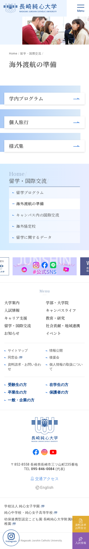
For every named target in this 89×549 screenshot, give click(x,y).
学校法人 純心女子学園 (22, 506)
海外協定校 (26, 226)
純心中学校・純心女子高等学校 (28, 512)
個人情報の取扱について (66, 367)
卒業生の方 (17, 392)
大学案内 (11, 302)
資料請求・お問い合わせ (24, 367)
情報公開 (56, 350)
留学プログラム (30, 192)
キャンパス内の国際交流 (37, 215)
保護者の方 (58, 392)
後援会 (54, 357)
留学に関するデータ (34, 237)
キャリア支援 (15, 318)
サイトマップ (18, 350)
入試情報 (11, 310)
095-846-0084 (43, 469)
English (47, 487)
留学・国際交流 (17, 325)
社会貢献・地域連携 (63, 325)
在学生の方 (58, 384)
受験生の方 (17, 384)
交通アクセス (47, 478)
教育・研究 (55, 318)
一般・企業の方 (21, 400)
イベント (53, 333)
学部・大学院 (57, 302)
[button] (80, 8)
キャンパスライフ (61, 310)
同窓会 (13, 357)
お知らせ (11, 333)
